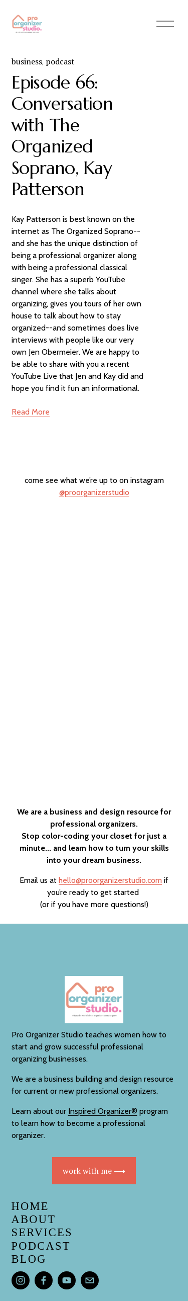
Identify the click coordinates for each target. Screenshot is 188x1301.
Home (30, 1206)
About (34, 1219)
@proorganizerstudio (94, 492)
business (27, 61)
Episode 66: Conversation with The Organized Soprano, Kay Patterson (62, 136)
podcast (60, 61)
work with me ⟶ (94, 1170)
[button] (32, 527)
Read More (31, 412)
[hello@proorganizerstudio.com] (90, 1280)
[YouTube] (67, 1280)
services (42, 1232)
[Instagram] (21, 1280)
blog (29, 1259)
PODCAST (41, 1246)
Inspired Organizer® (102, 1111)
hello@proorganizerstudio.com (110, 880)
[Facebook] (44, 1280)
